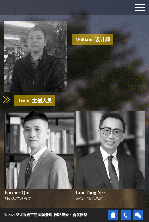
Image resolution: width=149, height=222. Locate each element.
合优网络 (80, 215)
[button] (96, 208)
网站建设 (61, 215)
